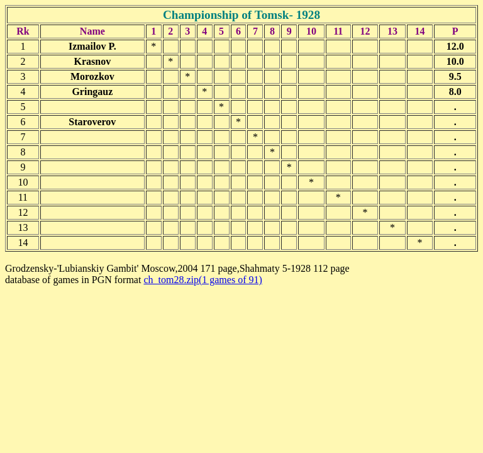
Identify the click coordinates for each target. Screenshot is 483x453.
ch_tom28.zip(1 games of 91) (202, 279)
